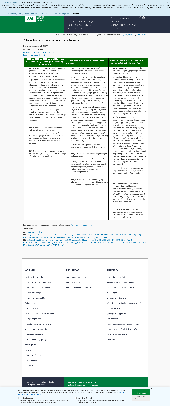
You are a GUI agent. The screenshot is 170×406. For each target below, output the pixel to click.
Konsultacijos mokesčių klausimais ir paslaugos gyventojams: (40, 383)
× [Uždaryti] (167, 2)
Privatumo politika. (32, 394)
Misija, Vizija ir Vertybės (34, 277)
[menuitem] (70, 17)
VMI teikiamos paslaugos (76, 277)
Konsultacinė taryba (33, 355)
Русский (131, 34)
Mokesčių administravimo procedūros (40, 313)
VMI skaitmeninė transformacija (79, 287)
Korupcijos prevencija (33, 318)
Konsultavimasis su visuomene (37, 287)
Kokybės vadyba (31, 308)
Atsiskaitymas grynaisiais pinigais (120, 282)
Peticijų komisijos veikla (35, 298)
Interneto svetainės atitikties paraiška (122, 329)
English (124, 34)
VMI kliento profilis (73, 282)
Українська (140, 34)
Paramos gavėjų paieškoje (81, 225)
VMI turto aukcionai (115, 308)
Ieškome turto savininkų (117, 334)
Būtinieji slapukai (25, 398)
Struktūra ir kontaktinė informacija (39, 282)
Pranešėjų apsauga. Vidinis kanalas (39, 324)
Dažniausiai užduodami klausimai (120, 287)
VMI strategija (31, 360)
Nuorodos (111, 339)
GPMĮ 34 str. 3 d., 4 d (35, 232)
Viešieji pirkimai (31, 344)
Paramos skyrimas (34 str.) (34, 55)
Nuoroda (76, 13)
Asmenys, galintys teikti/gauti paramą (38, 52)
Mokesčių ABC (113, 292)
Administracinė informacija (36, 329)
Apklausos (29, 365)
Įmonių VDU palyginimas (117, 313)
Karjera (28, 350)
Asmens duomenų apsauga (36, 339)
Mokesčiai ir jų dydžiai (116, 277)
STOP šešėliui (112, 318)
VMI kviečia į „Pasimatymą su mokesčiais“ (124, 303)
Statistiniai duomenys (34, 334)
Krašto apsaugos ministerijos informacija (123, 324)
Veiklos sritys (30, 303)
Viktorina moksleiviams (116, 298)
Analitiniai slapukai (83, 398)
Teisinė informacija (33, 292)
